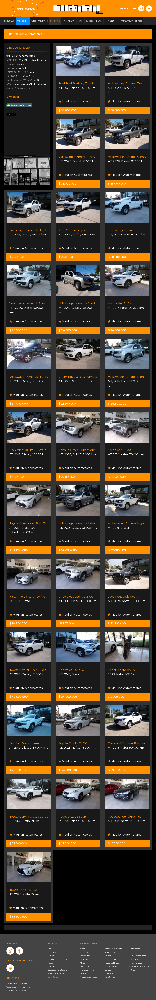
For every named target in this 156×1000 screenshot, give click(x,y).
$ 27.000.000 (67, 257)
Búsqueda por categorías (57, 970)
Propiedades (110, 952)
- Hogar (132, 952)
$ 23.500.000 (117, 477)
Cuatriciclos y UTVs (87, 966)
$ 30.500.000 (117, 110)
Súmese (51, 956)
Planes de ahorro (87, 970)
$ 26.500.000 (18, 770)
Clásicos (83, 973)
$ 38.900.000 (18, 916)
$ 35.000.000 (67, 183)
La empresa (52, 952)
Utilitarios (84, 952)
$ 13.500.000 (116, 843)
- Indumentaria (135, 963)
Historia (51, 966)
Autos (82, 949)
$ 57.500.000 (18, 843)
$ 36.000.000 (18, 477)
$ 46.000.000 (18, 697)
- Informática (134, 949)
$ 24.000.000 (68, 330)
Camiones (84, 959)
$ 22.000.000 (68, 477)
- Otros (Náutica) (111, 966)
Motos (82, 963)
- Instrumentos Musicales (139, 966)
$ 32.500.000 (117, 623)
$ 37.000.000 (117, 550)
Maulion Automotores (75, 101)
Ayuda (50, 963)
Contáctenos (53, 977)
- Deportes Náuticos (112, 963)
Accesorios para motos (113, 949)
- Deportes (133, 959)
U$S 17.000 (66, 623)
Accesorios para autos (88, 977)
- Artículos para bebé (137, 956)
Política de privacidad (56, 973)
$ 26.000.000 (18, 257)
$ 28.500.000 (117, 257)
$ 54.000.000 (68, 550)
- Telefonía (109, 973)
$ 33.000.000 (68, 110)
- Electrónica (110, 977)
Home (50, 949)
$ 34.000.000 (18, 403)
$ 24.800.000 (117, 403)
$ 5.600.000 (116, 697)
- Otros (132, 970)
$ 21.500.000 (67, 403)
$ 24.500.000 (117, 330)
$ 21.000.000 (67, 843)
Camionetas (85, 956)
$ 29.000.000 (117, 770)
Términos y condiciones (57, 959)
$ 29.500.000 (18, 330)
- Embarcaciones (111, 959)
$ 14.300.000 (18, 623)
